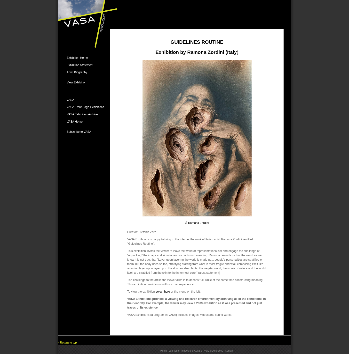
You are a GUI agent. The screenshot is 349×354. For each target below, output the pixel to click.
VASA (70, 100)
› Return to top (67, 342)
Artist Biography (77, 72)
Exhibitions (217, 350)
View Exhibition (76, 82)
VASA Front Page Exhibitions (85, 107)
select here (163, 291)
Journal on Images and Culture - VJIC (189, 350)
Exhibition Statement (80, 65)
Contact (229, 350)
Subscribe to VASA (79, 131)
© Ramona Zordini (197, 142)
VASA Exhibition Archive (82, 114)
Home (163, 350)
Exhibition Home (77, 57)
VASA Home (75, 121)
